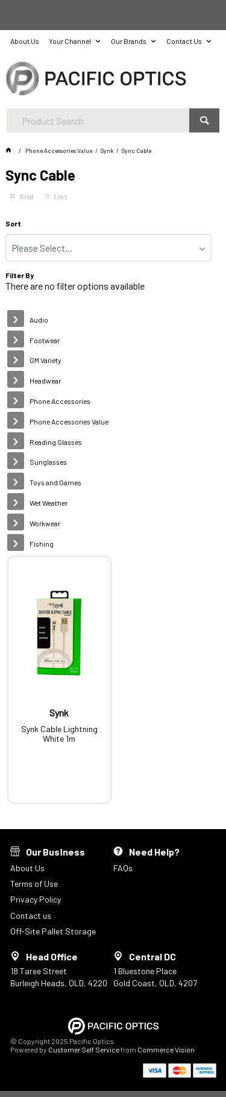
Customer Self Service (83, 1049)
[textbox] (98, 120)
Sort (13, 224)
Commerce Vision (166, 1049)
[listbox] (108, 247)
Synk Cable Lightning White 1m (59, 734)
